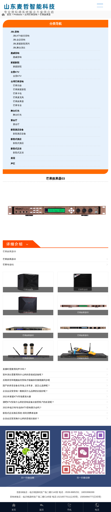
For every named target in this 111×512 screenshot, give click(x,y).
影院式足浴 (18, 152)
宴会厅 (16, 124)
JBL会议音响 (19, 39)
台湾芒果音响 (30, 14)
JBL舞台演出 (19, 47)
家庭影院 (17, 66)
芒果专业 (17, 105)
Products (18, 14)
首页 (9, 14)
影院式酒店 (18, 143)
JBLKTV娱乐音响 (21, 35)
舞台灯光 (17, 115)
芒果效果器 (45, 14)
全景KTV (17, 76)
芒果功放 (17, 85)
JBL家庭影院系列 (21, 43)
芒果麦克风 (18, 97)
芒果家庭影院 (19, 89)
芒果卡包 (17, 93)
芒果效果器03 (55, 178)
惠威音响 (17, 57)
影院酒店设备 (19, 133)
